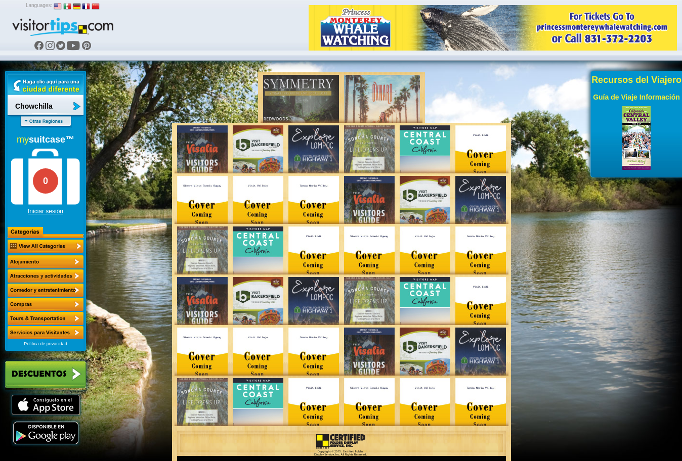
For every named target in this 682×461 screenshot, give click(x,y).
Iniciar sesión (45, 211)
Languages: (39, 5)
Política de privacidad (45, 343)
